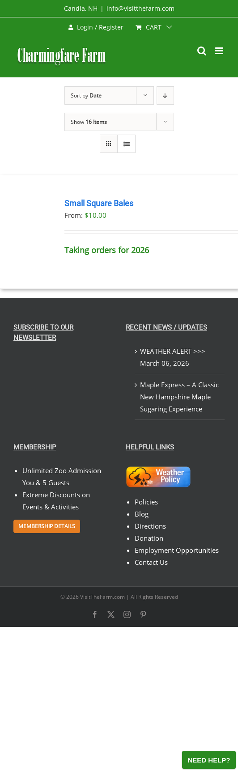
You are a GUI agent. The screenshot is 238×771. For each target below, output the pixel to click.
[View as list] (126, 144)
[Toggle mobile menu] (220, 50)
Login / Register (95, 27)
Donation (149, 538)
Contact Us (151, 562)
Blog (142, 513)
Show (89, 122)
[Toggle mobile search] (201, 50)
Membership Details (46, 526)
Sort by (86, 95)
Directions (150, 525)
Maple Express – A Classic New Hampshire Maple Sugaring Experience (179, 396)
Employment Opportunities (177, 550)
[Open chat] (209, 760)
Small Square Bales (98, 203)
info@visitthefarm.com (140, 8)
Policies (146, 501)
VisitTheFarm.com (102, 597)
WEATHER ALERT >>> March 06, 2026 (172, 357)
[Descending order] (165, 95)
